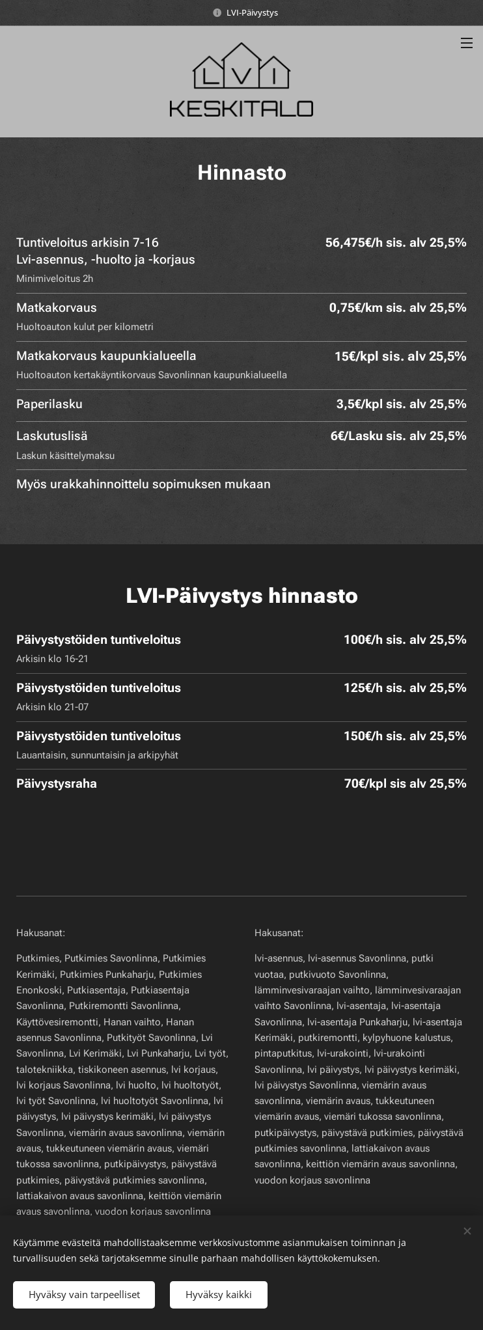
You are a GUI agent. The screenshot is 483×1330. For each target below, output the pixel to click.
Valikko (467, 43)
